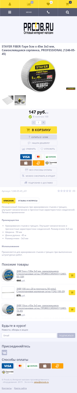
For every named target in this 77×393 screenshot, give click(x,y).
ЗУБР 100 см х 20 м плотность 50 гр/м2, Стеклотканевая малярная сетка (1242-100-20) (41, 290)
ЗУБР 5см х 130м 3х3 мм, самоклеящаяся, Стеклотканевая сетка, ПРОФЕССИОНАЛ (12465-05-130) (41, 274)
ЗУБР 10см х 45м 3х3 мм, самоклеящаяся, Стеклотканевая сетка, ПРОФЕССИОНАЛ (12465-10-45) (41, 308)
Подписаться (66, 335)
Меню (29, 12)
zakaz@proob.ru (41, 382)
